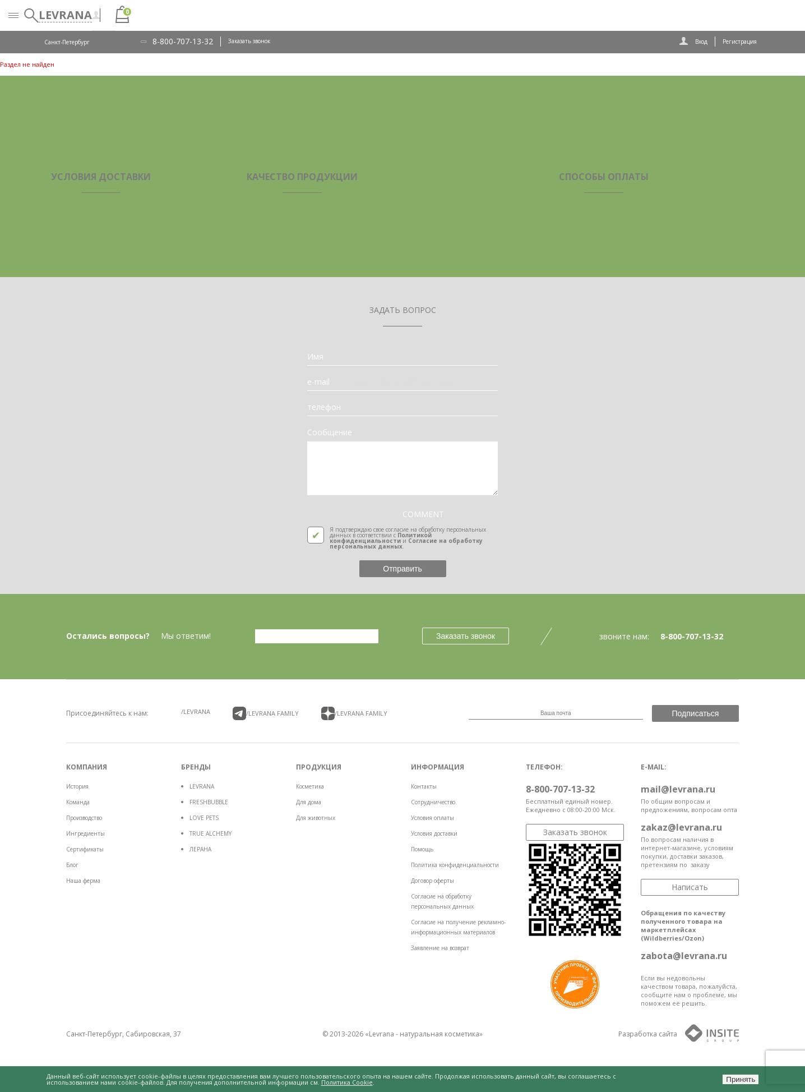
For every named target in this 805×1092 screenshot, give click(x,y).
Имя (315, 357)
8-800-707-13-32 (182, 41)
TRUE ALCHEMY (210, 833)
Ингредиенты (85, 833)
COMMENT (423, 514)
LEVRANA (201, 786)
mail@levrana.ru (678, 789)
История (77, 786)
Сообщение (329, 432)
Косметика (310, 786)
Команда (78, 802)
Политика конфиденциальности (455, 865)
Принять (740, 1079)
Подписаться (695, 713)
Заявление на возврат (440, 948)
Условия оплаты (432, 818)
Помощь (422, 849)
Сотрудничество (433, 802)
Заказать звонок (249, 41)
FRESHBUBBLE (208, 802)
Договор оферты (432, 880)
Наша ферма (83, 880)
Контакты (424, 786)
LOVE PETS (204, 818)
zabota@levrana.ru (684, 956)
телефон (324, 407)
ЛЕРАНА (200, 849)
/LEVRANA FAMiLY (266, 713)
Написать (690, 887)
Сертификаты (85, 849)
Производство (84, 818)
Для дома (308, 802)
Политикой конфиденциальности (381, 538)
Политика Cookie (347, 1082)
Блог (72, 865)
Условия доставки (434, 833)
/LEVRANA (195, 711)
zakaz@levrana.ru (681, 827)
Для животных (315, 818)
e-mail (318, 382)
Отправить (402, 568)
